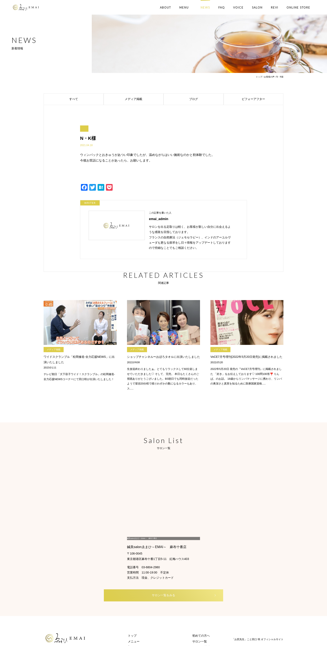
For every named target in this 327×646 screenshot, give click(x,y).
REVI (274, 7)
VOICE (238, 7)
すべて (85, 99)
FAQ (221, 7)
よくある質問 (201, 580)
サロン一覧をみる (170, 528)
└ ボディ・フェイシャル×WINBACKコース (156, 580)
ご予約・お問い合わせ (206, 598)
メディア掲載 (143, 99)
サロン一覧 (199, 574)
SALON (257, 7)
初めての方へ (201, 568)
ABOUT (165, 7)
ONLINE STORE (298, 7)
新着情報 (198, 592)
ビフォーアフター (261, 99)
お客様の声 (269, 77)
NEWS (205, 7)
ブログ (205, 99)
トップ (259, 77)
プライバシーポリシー (206, 603)
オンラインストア (139, 603)
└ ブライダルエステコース (145, 598)
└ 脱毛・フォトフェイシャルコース (151, 592)
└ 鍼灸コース (136, 586)
